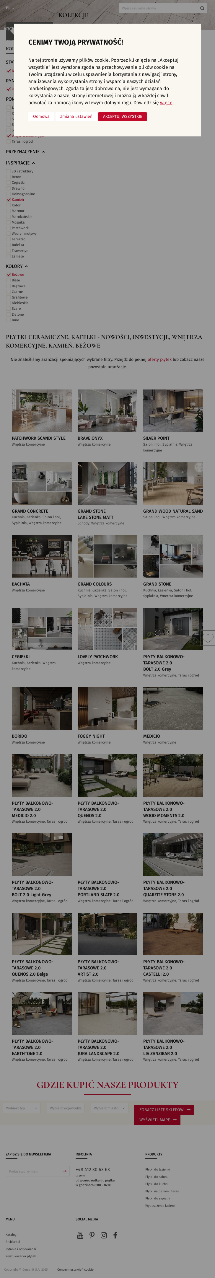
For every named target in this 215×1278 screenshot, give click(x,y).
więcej (167, 102)
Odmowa (41, 117)
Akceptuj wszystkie (122, 117)
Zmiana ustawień (76, 117)
